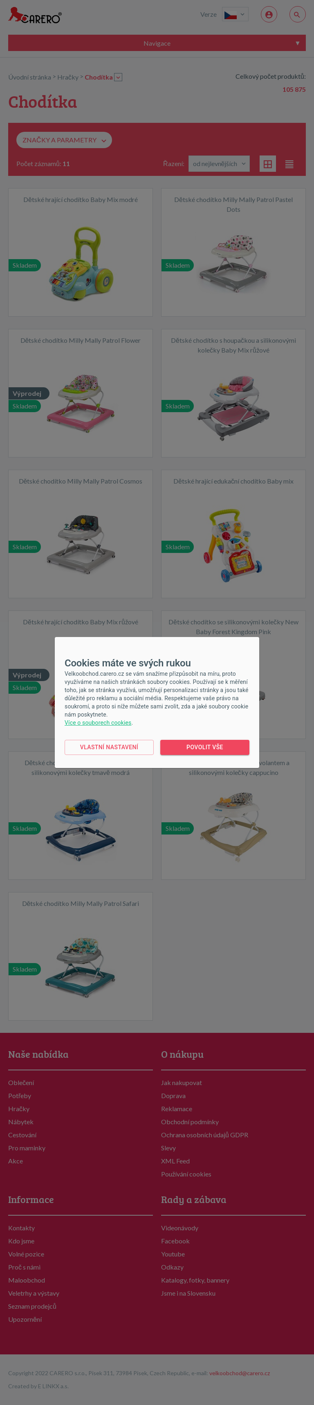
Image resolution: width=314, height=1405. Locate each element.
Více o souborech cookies (98, 722)
